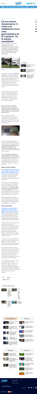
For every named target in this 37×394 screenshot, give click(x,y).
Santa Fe (8, 7)
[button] (2, 3)
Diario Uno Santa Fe (15, 383)
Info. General (22, 7)
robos (10, 73)
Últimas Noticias (3, 7)
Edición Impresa (27, 7)
